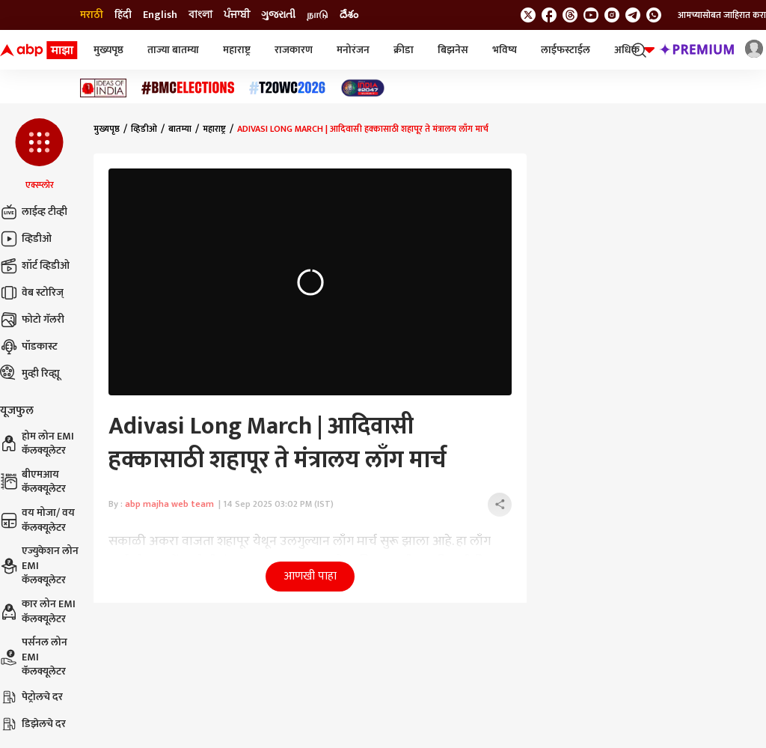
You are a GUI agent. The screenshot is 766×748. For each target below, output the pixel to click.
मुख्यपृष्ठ (108, 50)
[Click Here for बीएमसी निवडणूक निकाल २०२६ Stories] (187, 88)
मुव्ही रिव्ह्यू (30, 374)
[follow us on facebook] (549, 15)
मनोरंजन (353, 50)
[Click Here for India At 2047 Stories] (362, 88)
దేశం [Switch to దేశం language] (349, 14)
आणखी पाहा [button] (310, 576)
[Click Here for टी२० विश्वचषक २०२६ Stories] (287, 88)
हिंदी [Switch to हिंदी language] (123, 14)
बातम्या (180, 128)
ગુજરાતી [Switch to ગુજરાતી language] (278, 14)
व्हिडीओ (26, 239)
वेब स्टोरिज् (32, 293)
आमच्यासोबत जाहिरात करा (722, 14)
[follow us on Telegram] (633, 15)
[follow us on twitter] (528, 15)
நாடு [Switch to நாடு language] (317, 14)
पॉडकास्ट (29, 347)
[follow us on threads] (570, 15)
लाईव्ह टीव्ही (33, 212)
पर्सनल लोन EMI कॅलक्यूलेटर (33, 657)
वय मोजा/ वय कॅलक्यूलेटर (37, 520)
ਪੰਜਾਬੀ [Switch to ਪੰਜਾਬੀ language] (237, 14)
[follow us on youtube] (591, 15)
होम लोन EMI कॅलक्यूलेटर (37, 443)
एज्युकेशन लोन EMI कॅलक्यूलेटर (39, 566)
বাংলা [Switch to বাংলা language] (200, 14)
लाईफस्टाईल (565, 50)
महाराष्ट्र (237, 50)
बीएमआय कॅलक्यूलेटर (33, 481)
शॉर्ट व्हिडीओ (35, 266)
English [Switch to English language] (160, 14)
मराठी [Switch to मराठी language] (91, 14)
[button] (39, 155)
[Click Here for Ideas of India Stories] (103, 88)
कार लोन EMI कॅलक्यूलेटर (38, 611)
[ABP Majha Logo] (39, 50)
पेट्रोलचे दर (31, 697)
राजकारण (294, 50)
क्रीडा (403, 50)
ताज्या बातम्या (173, 50)
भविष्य (504, 50)
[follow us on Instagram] (612, 15)
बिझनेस (453, 50)
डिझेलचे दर (33, 724)
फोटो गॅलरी (32, 320)
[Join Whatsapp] (654, 15)
